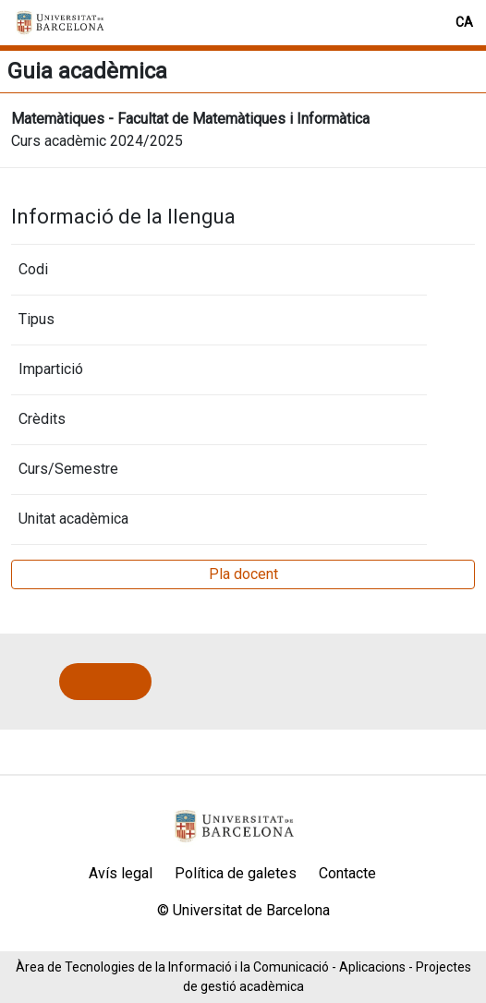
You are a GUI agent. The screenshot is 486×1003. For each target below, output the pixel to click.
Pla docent (243, 574)
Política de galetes (236, 873)
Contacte (347, 873)
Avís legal (120, 873)
